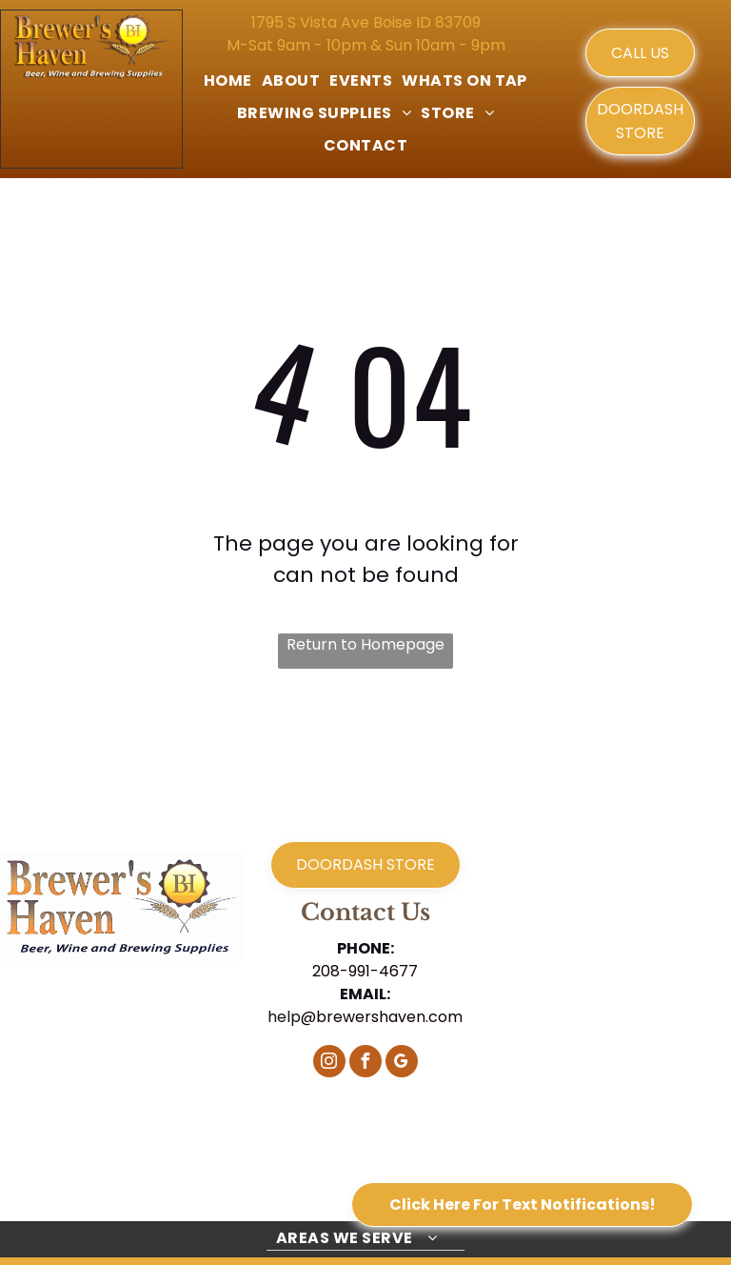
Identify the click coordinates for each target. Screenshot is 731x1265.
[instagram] (329, 1063)
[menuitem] (228, 81)
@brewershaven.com (382, 1017)
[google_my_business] (401, 1063)
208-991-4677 (365, 971)
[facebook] (365, 1063)
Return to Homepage (365, 644)
